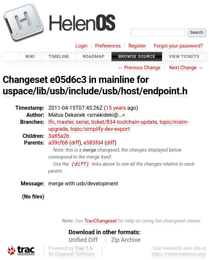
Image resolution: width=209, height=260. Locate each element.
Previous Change (142, 68)
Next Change (183, 68)
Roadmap (94, 56)
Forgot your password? (178, 46)
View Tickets (184, 56)
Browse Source (136, 56)
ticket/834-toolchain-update (124, 122)
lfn (51, 122)
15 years (116, 108)
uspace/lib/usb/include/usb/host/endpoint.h (95, 91)
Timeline (59, 56)
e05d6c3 (68, 79)
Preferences (108, 46)
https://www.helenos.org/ (179, 254)
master (65, 122)
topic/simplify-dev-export (100, 129)
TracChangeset (100, 221)
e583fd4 (93, 143)
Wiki (30, 56)
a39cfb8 (58, 143)
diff (75, 143)
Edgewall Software (75, 254)
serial (82, 122)
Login (81, 46)
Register (137, 46)
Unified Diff (83, 240)
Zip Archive (126, 240)
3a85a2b (58, 136)
